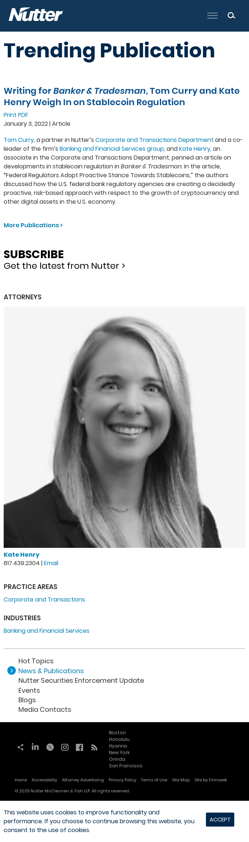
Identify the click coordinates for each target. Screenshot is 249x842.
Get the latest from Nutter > (124, 257)
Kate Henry (194, 149)
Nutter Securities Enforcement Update (81, 680)
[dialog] (124, 821)
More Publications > (33, 225)
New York (119, 752)
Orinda (117, 759)
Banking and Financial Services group (112, 149)
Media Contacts (44, 709)
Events (29, 690)
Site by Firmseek (210, 780)
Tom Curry (19, 140)
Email (51, 563)
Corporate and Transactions (44, 599)
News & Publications (51, 670)
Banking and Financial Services (47, 631)
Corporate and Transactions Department (154, 140)
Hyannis (118, 746)
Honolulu (119, 739)
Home (21, 780)
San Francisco (126, 766)
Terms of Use (154, 780)
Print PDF (16, 115)
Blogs (27, 699)
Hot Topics (36, 661)
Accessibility (44, 780)
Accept (220, 819)
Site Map (181, 780)
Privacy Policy (122, 780)
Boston (117, 732)
